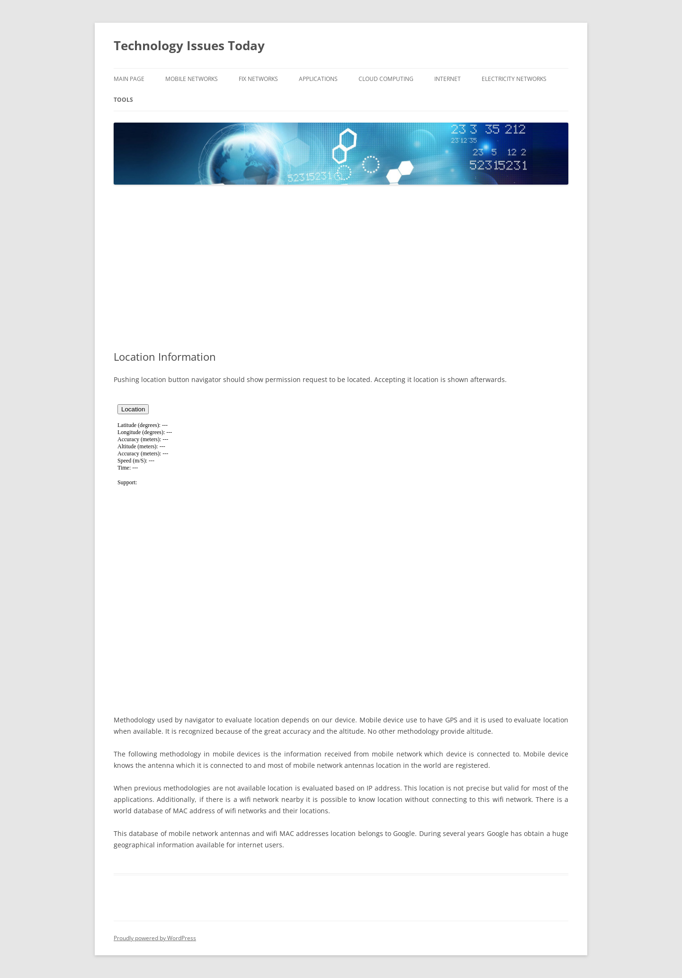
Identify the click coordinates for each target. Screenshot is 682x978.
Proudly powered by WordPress (155, 938)
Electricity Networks (514, 79)
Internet (447, 79)
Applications (318, 79)
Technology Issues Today (189, 45)
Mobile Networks (191, 79)
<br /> (341, 548)
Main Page (129, 79)
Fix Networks (258, 79)
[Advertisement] (341, 268)
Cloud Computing (386, 79)
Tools (123, 100)
